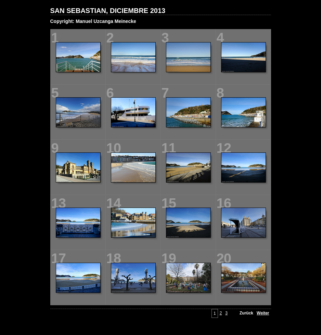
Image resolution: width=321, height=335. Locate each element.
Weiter (263, 313)
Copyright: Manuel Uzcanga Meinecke (93, 21)
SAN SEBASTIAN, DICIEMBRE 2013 (108, 10)
